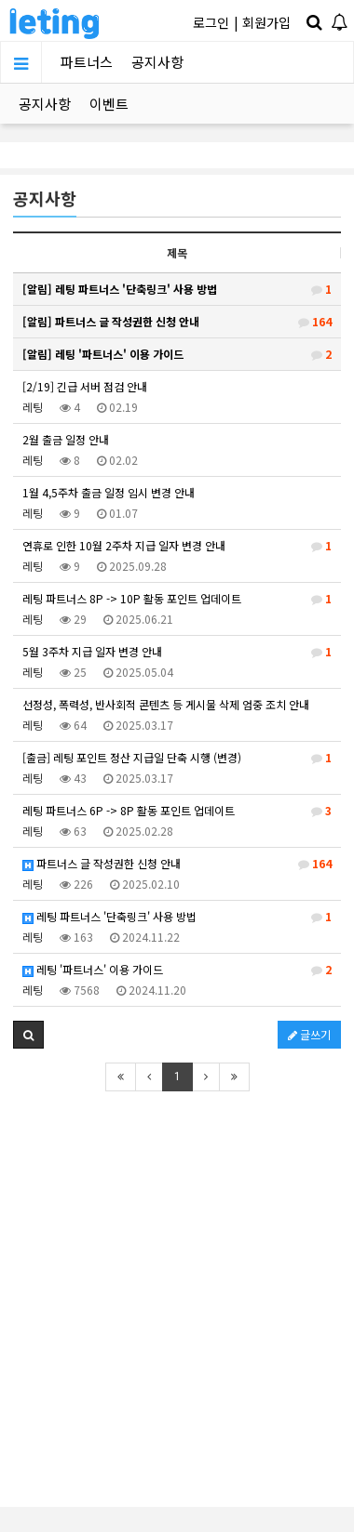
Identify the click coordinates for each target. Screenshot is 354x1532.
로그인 (211, 22)
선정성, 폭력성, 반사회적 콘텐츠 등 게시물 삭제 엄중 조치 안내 (165, 704)
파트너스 (87, 62)
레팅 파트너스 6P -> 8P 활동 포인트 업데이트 (177, 810)
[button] (28, 1035)
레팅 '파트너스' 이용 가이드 (177, 969)
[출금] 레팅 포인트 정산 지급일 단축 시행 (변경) (177, 757)
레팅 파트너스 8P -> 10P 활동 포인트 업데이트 (177, 598)
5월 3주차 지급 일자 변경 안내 (177, 651)
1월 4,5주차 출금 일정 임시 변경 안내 (108, 492)
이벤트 (109, 103)
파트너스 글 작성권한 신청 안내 (177, 863)
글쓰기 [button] (309, 1034)
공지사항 (157, 62)
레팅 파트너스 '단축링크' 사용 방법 (177, 916)
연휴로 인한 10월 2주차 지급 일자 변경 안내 (177, 545)
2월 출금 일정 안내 (65, 439)
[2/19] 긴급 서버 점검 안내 (84, 386)
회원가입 (266, 22)
